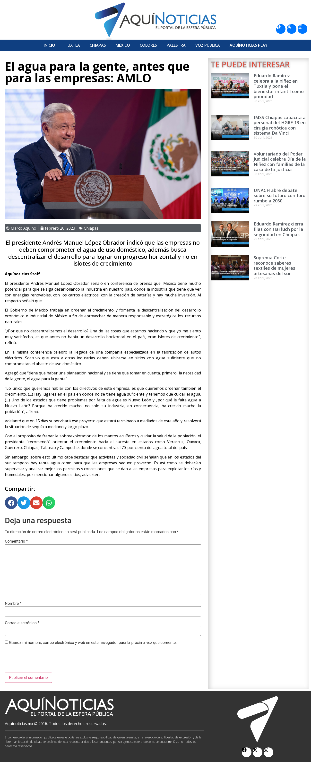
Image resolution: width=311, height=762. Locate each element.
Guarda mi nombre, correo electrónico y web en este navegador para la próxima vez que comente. (93, 643)
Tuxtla (72, 45)
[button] (11, 502)
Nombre (13, 604)
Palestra (176, 45)
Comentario (16, 541)
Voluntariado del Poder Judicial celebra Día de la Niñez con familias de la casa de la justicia (280, 162)
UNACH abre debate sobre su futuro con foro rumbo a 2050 (279, 195)
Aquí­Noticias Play (249, 45)
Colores (148, 45)
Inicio (49, 45)
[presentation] (42, 660)
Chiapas (98, 45)
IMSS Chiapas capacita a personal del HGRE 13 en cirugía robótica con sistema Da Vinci (280, 125)
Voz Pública (207, 45)
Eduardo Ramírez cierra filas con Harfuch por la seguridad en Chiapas (278, 229)
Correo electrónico (22, 623)
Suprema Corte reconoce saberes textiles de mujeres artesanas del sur (274, 265)
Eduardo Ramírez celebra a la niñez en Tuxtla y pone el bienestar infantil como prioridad (279, 86)
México (123, 45)
